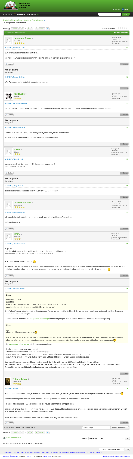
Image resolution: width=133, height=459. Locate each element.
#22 (127, 77)
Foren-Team (8, 452)
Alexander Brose (22, 38)
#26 (127, 186)
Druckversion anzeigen (14, 437)
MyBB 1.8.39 (38, 456)
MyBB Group (56, 456)
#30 (127, 388)
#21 (127, 48)
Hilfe (126, 9)
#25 (127, 159)
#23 (127, 103)
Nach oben (45, 452)
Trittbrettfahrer (20, 379)
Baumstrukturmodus (121, 32)
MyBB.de (22, 456)
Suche (117, 9)
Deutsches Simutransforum (12, 20)
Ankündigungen (37, 20)
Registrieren (31, 14)
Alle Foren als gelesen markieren (73, 452)
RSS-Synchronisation (94, 452)
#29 (127, 288)
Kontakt (17, 452)
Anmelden (21, 14)
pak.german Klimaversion (19, 344)
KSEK (17, 150)
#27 (127, 212)
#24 (127, 127)
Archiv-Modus (56, 452)
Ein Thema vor (27, 427)
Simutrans (27, 20)
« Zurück (14, 29)
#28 (127, 244)
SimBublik (19, 94)
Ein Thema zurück (13, 427)
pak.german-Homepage (39, 319)
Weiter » (41, 29)
